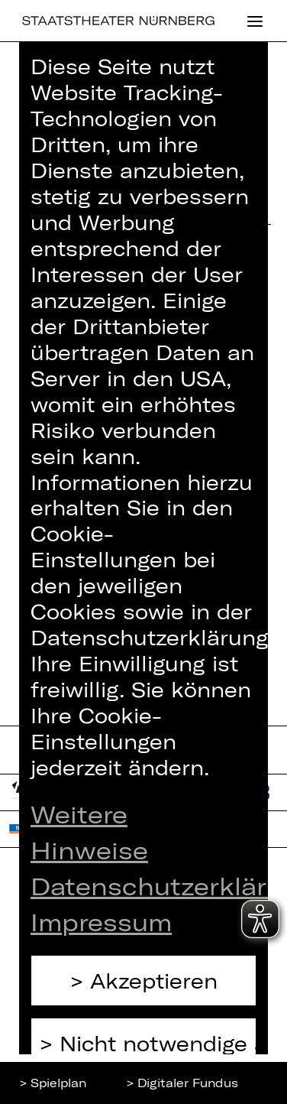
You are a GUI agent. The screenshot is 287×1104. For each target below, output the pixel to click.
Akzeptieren (154, 980)
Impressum (101, 921)
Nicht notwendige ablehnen (158, 1043)
